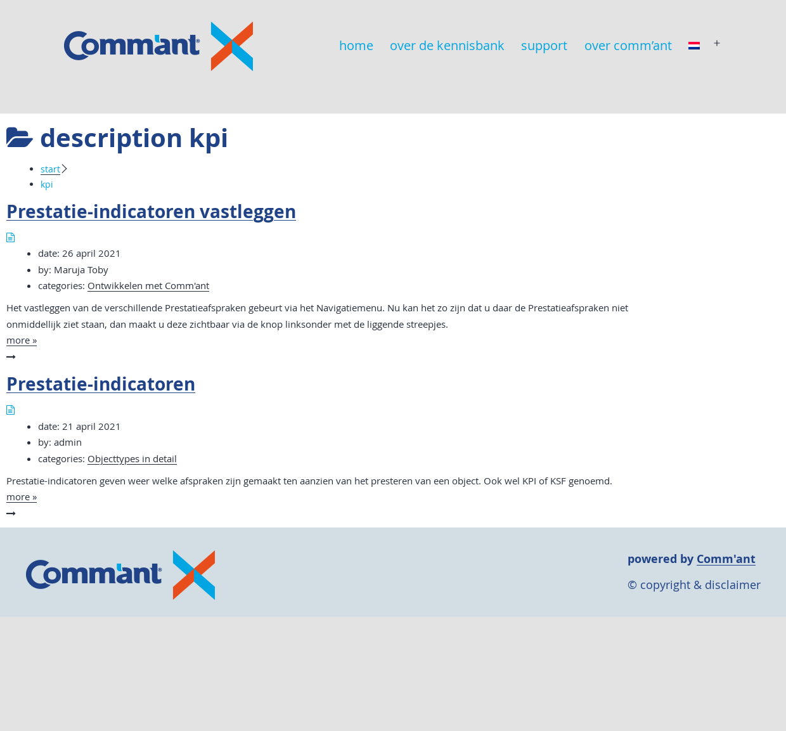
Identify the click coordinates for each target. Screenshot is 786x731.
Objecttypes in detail (132, 458)
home (356, 45)
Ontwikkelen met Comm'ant (148, 285)
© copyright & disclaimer (694, 584)
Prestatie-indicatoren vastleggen (151, 211)
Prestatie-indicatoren (100, 384)
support (544, 45)
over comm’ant (628, 45)
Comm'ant (726, 559)
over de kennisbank (447, 45)
